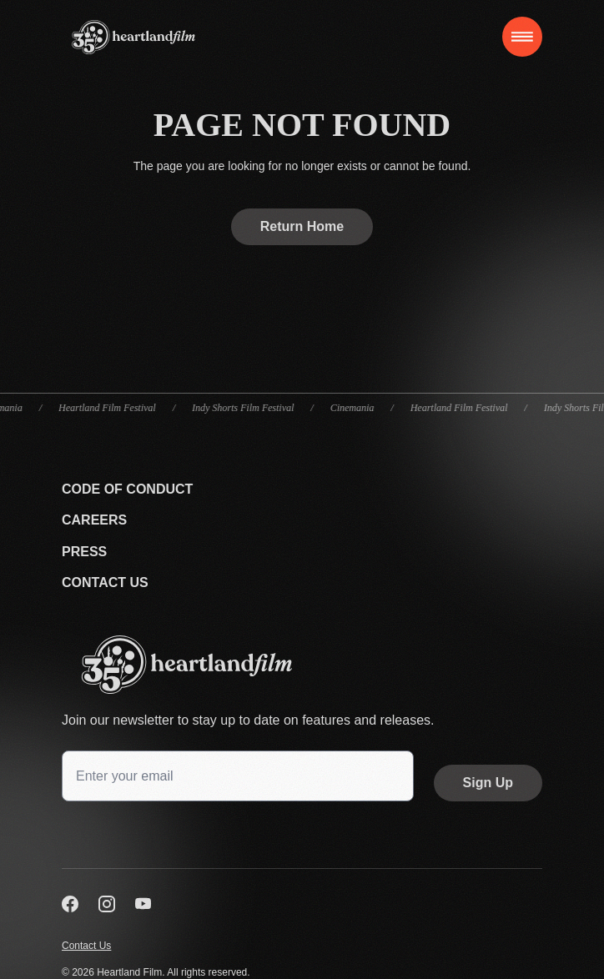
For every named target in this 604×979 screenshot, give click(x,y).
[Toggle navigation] (522, 37)
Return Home (302, 226)
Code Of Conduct (127, 489)
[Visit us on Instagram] (106, 904)
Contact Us (105, 582)
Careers (94, 520)
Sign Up (488, 783)
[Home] (133, 37)
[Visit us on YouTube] (143, 904)
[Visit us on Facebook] (70, 904)
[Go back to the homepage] (302, 664)
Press (84, 552)
